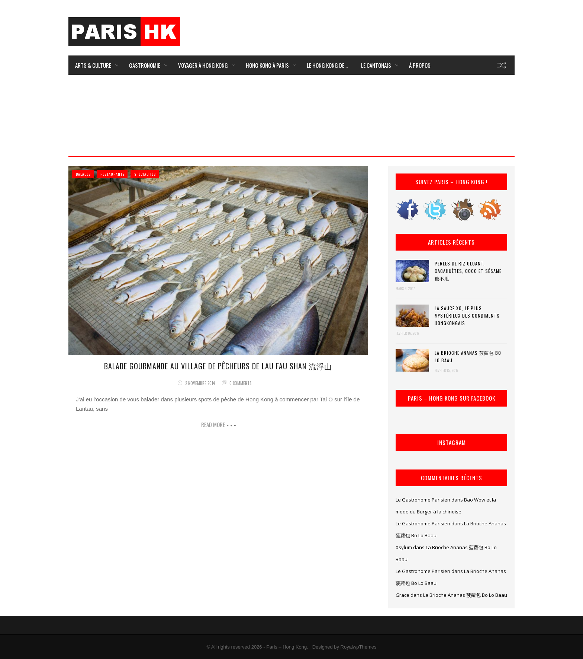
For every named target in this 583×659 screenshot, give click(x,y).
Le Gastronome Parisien (423, 499)
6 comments (240, 383)
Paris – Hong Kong (286, 647)
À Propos (420, 65)
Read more (213, 424)
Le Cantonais (376, 65)
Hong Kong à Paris (267, 65)
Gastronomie (144, 65)
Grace (402, 595)
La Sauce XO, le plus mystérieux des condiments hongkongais (467, 315)
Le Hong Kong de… (327, 65)
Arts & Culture (93, 65)
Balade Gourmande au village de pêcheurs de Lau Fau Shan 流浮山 (218, 366)
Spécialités (145, 174)
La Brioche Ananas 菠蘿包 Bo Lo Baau (468, 356)
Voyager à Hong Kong (203, 65)
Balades (83, 174)
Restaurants (112, 174)
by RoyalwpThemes (355, 647)
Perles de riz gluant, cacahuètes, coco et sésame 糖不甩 (468, 270)
